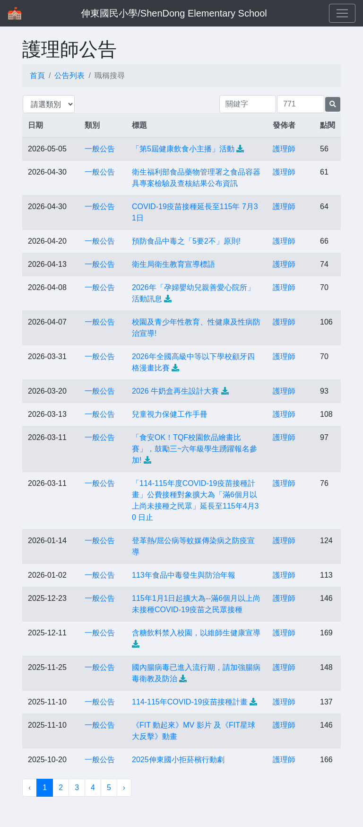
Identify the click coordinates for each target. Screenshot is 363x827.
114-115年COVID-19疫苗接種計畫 (190, 702)
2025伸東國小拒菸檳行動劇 (178, 760)
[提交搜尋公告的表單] (332, 104)
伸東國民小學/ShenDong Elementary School (174, 13)
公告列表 (69, 75)
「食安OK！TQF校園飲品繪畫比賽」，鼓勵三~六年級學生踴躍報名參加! (194, 448)
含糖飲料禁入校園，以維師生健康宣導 (196, 633)
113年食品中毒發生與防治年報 (183, 575)
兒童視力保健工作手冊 (169, 414)
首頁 (37, 75)
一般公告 (100, 149)
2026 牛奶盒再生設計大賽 (175, 391)
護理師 (284, 149)
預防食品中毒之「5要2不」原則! (186, 241)
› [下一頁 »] (124, 787)
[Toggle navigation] (342, 13)
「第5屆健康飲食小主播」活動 (183, 149)
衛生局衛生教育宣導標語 (173, 264)
